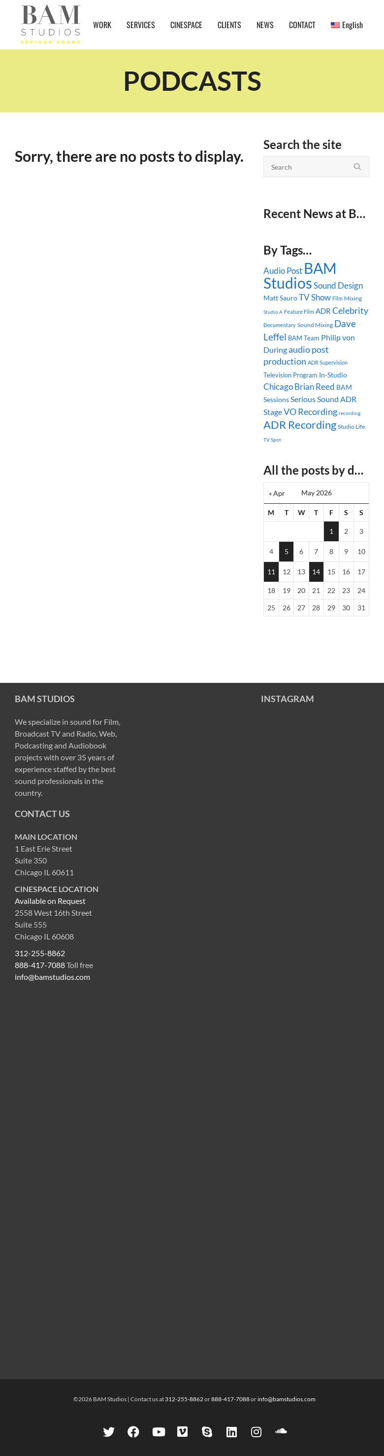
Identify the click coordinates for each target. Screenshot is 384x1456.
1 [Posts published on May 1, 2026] (331, 531)
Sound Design (338, 285)
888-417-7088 (40, 965)
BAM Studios (300, 275)
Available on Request (50, 900)
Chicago (278, 386)
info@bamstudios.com (52, 976)
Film (337, 298)
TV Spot (272, 440)
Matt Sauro (280, 298)
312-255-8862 (40, 953)
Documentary (279, 325)
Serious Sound (314, 399)
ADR (323, 310)
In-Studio (333, 375)
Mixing (353, 298)
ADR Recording (299, 424)
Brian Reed (314, 386)
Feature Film (299, 311)
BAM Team (304, 338)
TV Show (315, 297)
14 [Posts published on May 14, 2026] (316, 571)
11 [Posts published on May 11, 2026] (271, 571)
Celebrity (350, 310)
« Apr (277, 493)
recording (349, 413)
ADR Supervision (328, 362)
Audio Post (282, 270)
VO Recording (310, 411)
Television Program (290, 375)
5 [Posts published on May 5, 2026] (286, 551)
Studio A (273, 312)
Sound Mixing (315, 325)
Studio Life (351, 426)
